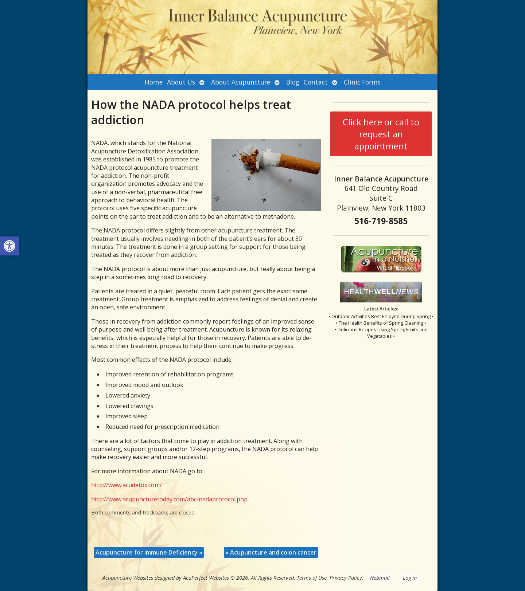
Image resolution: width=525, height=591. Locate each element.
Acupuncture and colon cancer (270, 552)
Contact (316, 82)
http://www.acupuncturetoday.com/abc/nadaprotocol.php (169, 499)
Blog (292, 82)
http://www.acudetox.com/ (126, 485)
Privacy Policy (346, 577)
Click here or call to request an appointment (381, 134)
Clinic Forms (362, 82)
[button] (9, 245)
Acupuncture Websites (127, 577)
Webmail (379, 577)
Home (154, 82)
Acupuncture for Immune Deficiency (149, 552)
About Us (181, 82)
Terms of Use (312, 577)
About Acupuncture (240, 82)
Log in (410, 577)
